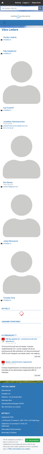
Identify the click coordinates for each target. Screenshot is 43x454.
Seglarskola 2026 (7, 417)
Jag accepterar (32, 440)
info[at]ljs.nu (7, 40)
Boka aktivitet (6, 390)
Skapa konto (36, 3)
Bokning (18, 3)
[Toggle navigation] (4, 23)
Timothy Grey (9, 298)
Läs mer (37, 356)
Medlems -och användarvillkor (12, 397)
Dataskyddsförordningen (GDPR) (13, 403)
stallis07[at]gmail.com (10, 187)
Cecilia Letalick (9, 37)
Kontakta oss (6, 394)
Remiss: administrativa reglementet (19, 362)
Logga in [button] (25, 3)
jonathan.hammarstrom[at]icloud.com (15, 126)
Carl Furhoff (8, 108)
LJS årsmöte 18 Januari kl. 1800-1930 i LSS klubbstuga (20, 420)
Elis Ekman (8, 182)
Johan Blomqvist (10, 241)
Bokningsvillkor (7, 400)
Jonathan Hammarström (14, 121)
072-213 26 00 (8, 128)
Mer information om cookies (11, 407)
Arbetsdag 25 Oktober (9, 432)
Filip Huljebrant (9, 51)
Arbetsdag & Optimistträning (11, 429)
